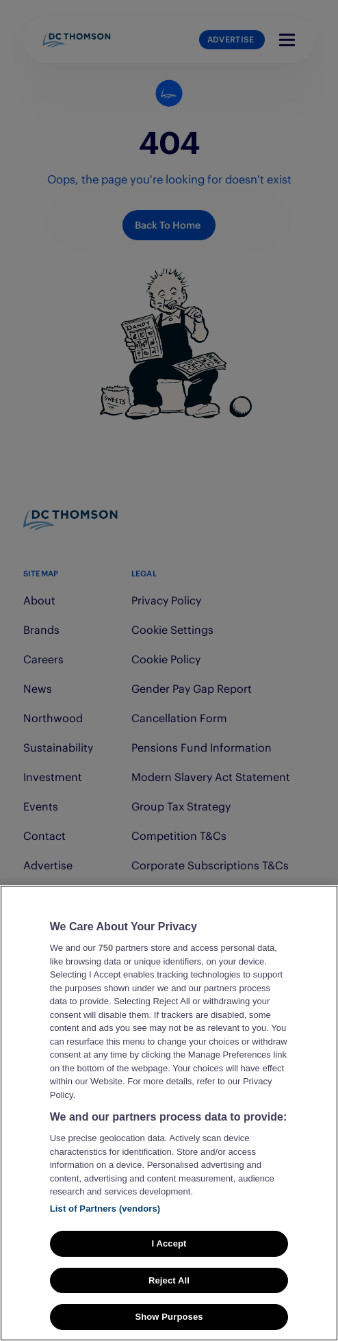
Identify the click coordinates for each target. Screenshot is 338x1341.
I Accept (168, 1258)
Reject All (169, 1295)
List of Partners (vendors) (105, 1223)
